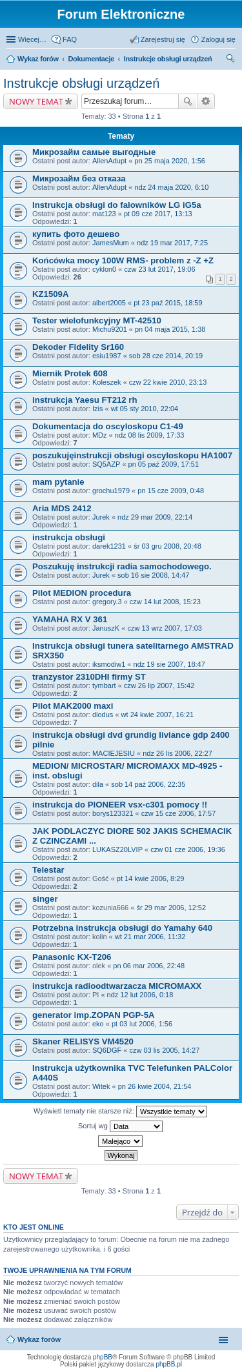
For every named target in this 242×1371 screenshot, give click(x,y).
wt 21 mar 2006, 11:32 (150, 936)
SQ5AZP (106, 464)
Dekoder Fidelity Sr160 (78, 347)
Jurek (101, 517)
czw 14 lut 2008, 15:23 (165, 601)
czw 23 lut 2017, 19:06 (159, 269)
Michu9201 (109, 329)
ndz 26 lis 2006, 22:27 (177, 753)
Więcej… (32, 39)
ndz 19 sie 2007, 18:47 (169, 664)
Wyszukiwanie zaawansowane (206, 101)
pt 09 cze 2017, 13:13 (158, 214)
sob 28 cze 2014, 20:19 (166, 356)
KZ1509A (50, 294)
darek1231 (109, 546)
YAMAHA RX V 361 (69, 619)
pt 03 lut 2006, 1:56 (142, 1024)
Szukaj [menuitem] (231, 60)
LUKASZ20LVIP (117, 849)
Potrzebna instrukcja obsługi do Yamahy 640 (122, 928)
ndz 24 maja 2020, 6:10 (171, 187)
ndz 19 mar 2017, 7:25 (172, 243)
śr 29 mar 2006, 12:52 (171, 907)
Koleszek (106, 382)
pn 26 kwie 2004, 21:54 (155, 1086)
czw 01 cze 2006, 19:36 (187, 849)
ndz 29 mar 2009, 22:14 (154, 517)
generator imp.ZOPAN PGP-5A (93, 1015)
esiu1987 (106, 356)
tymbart (104, 685)
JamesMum (110, 243)
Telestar (48, 870)
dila (97, 784)
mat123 (104, 214)
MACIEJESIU (113, 753)
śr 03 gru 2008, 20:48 (167, 546)
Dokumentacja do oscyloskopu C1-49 (107, 426)
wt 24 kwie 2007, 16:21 (157, 714)
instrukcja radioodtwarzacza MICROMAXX (116, 986)
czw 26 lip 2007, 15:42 (159, 685)
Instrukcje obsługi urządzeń (168, 59)
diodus (102, 714)
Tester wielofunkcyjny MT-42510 (96, 320)
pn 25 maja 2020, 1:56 (169, 161)
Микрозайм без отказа (79, 178)
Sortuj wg (120, 1126)
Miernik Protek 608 (70, 373)
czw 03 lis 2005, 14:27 (164, 1050)
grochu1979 (111, 490)
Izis (97, 408)
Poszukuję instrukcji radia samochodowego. (122, 566)
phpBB (102, 1357)
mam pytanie (58, 482)
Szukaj (187, 101)
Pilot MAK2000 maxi (72, 706)
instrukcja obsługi (68, 537)
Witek (101, 1086)
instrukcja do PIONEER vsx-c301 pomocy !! (119, 804)
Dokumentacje (91, 59)
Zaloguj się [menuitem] (218, 39)
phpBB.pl (169, 1364)
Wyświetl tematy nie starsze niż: (120, 1111)
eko (98, 1024)
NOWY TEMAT (36, 101)
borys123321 (113, 813)
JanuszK (105, 628)
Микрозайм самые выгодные (94, 152)
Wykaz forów (38, 59)
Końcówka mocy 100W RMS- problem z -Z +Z (123, 260)
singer (45, 899)
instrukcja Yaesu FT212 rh (84, 400)
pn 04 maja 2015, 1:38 (170, 329)
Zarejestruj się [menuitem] (163, 39)
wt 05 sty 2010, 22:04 (145, 408)
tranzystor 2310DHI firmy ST (89, 677)
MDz (99, 435)
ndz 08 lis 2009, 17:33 (150, 435)
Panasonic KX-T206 (71, 957)
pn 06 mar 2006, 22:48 (149, 966)
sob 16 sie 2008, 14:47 (153, 575)
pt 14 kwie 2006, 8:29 (151, 878)
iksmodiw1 (108, 664)
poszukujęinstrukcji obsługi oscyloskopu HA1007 (132, 455)
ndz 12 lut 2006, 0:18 (140, 995)
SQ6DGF (106, 1050)
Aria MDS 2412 (62, 508)
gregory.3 (107, 601)
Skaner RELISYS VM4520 (83, 1041)
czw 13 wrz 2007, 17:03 (164, 628)
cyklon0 (104, 269)
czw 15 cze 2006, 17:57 (178, 813)
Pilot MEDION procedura (81, 593)
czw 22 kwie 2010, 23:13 (168, 382)
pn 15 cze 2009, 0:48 (170, 490)
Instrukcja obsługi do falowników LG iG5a (116, 205)
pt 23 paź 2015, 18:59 (168, 303)
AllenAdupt (109, 161)
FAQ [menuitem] (70, 39)
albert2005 (109, 303)
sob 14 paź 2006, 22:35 (148, 784)
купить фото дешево (75, 234)
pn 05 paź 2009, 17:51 (163, 464)
